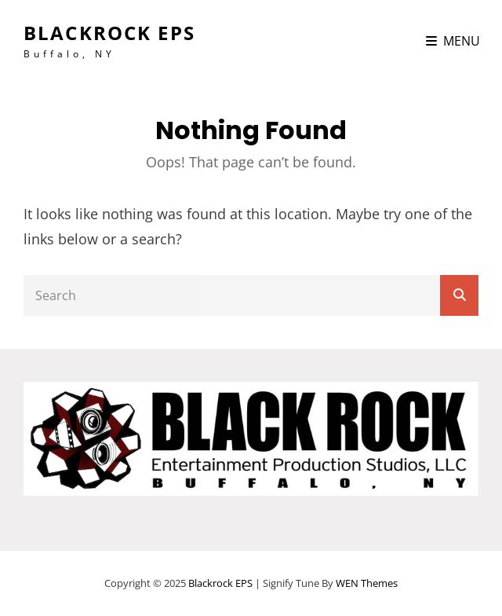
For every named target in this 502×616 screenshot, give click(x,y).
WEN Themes (367, 583)
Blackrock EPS (109, 33)
